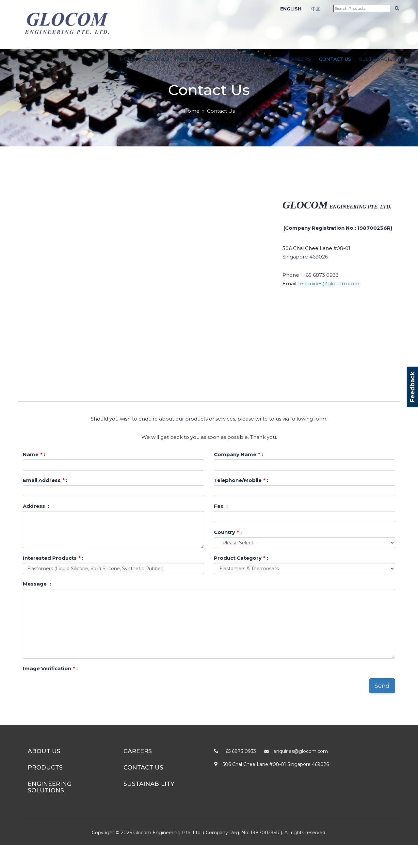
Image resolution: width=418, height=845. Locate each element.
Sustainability (379, 59)
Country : (228, 532)
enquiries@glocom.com (329, 283)
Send (382, 685)
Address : (36, 506)
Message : (37, 584)
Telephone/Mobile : (241, 480)
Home (128, 59)
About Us (156, 59)
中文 (315, 9)
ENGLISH (290, 9)
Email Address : (45, 480)
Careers (299, 59)
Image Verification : (50, 668)
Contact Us (335, 59)
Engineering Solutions (247, 59)
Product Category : (241, 558)
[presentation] (72, 686)
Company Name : (238, 454)
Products (191, 59)
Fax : (221, 506)
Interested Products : (53, 558)
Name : (34, 454)
